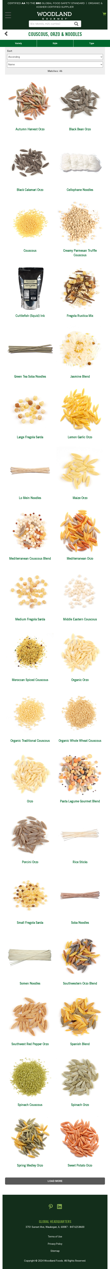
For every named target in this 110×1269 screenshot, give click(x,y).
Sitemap (55, 1251)
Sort (9, 51)
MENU (7, 14)
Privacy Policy (55, 1243)
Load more (55, 1181)
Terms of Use (55, 1236)
